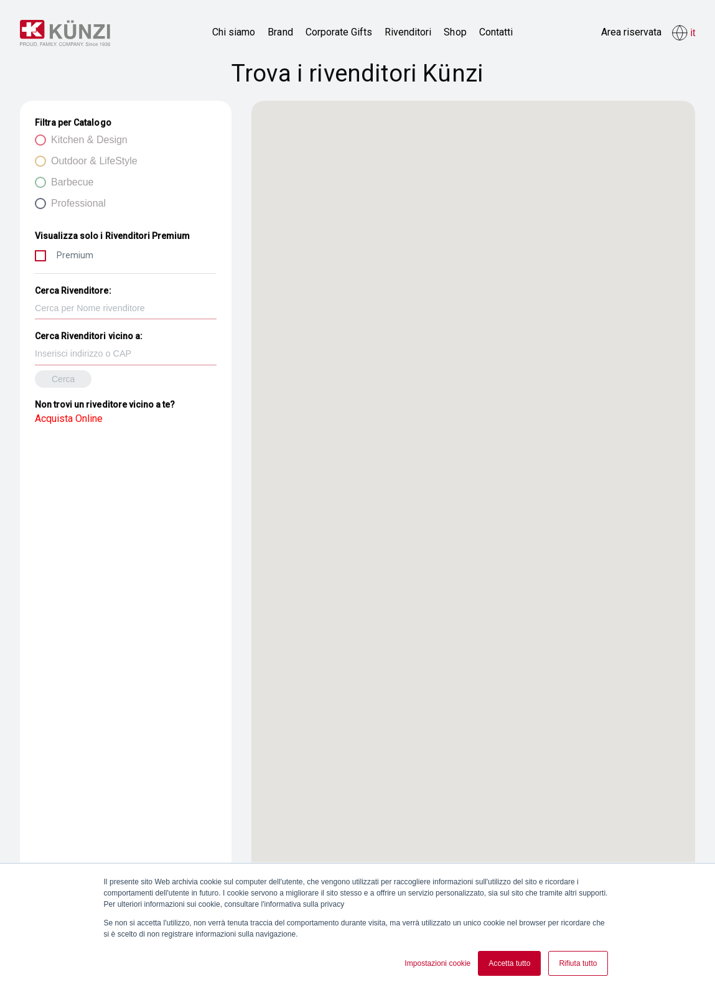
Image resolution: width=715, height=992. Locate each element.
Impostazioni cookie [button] (437, 963)
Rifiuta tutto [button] (578, 963)
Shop (455, 32)
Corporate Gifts (339, 32)
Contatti (496, 32)
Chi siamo (233, 32)
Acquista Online (69, 418)
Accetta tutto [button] (509, 963)
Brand (280, 32)
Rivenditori (408, 32)
